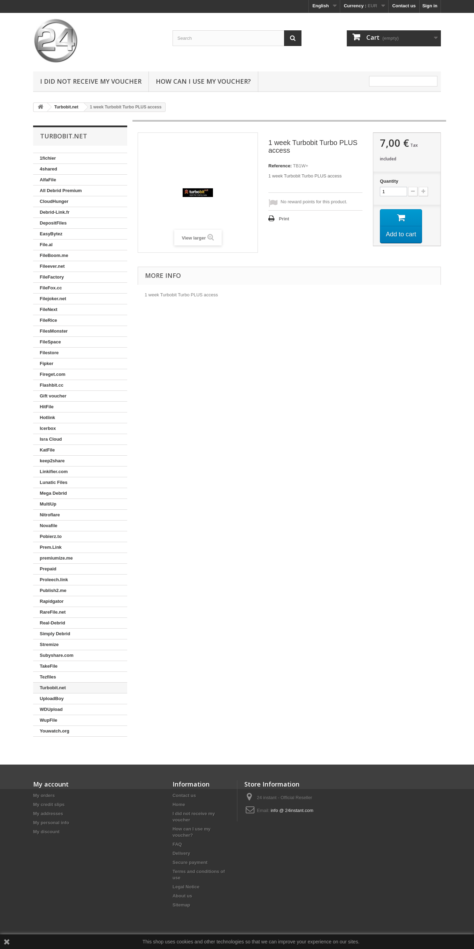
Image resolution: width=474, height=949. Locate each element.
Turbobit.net (53, 687)
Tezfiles (48, 677)
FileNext (49, 309)
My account (51, 784)
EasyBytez (51, 233)
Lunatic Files (53, 482)
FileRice (48, 320)
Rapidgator (52, 601)
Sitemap (181, 905)
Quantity (389, 181)
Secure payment (190, 862)
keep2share (52, 460)
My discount (46, 831)
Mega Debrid (53, 493)
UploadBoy (52, 698)
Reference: (280, 165)
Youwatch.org (54, 731)
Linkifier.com (54, 471)
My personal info (51, 822)
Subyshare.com (57, 655)
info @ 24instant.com (292, 810)
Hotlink (47, 417)
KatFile (47, 450)
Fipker (46, 363)
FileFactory (52, 277)
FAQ (177, 844)
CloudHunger (54, 201)
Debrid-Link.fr (54, 212)
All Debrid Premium (61, 190)
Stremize (49, 644)
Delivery (181, 853)
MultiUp (48, 504)
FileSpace (50, 341)
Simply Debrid (55, 633)
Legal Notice (186, 886)
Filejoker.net (53, 298)
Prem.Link (51, 547)
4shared (48, 169)
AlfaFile (48, 179)
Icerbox (48, 428)
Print (284, 218)
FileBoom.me (54, 255)
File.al (46, 244)
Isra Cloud (51, 439)
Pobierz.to (51, 536)
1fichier (48, 158)
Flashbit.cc (51, 385)
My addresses (48, 813)
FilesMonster (54, 331)
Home (179, 804)
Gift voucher (53, 395)
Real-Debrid (52, 622)
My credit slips (48, 804)
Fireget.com (53, 374)
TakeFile (49, 666)
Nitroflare (50, 514)
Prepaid (48, 568)
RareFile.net (53, 612)
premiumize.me (56, 558)
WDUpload (51, 709)
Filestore (49, 352)
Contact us (403, 5)
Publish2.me (53, 590)
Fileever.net (52, 266)
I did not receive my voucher (91, 81)
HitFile (47, 406)
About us (182, 895)
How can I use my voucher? (203, 81)
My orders (44, 795)
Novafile (49, 525)
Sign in (429, 5)
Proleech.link (54, 579)
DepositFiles (53, 223)
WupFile (48, 720)
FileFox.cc (51, 287)
